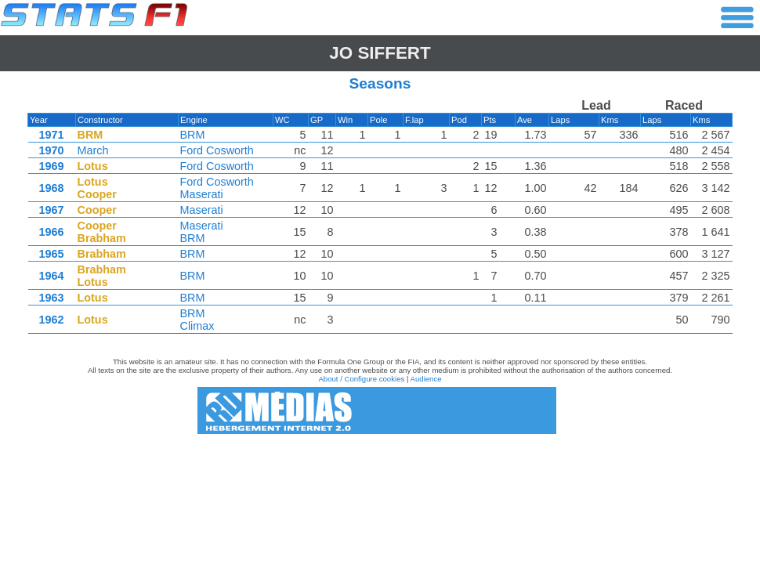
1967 (50, 210)
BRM (192, 134)
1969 (50, 166)
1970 (50, 150)
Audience (426, 378)
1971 (50, 134)
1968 (50, 188)
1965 (50, 254)
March (93, 150)
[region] (380, 220)
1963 (50, 297)
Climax (197, 326)
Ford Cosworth (217, 150)
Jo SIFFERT (379, 53)
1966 (50, 232)
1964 (50, 275)
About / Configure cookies (361, 378)
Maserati (201, 194)
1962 (50, 319)
